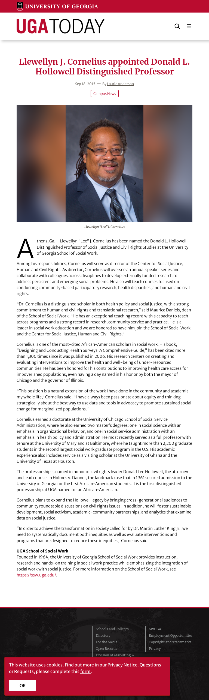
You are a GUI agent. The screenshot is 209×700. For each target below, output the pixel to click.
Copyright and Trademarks (170, 642)
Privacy (155, 649)
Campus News (104, 93)
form (85, 671)
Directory (103, 635)
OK (23, 685)
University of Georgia (47, 645)
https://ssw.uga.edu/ (36, 575)
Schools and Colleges (112, 629)
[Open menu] (189, 26)
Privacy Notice (122, 665)
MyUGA (155, 629)
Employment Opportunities (170, 635)
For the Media (107, 642)
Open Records (106, 649)
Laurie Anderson (120, 84)
